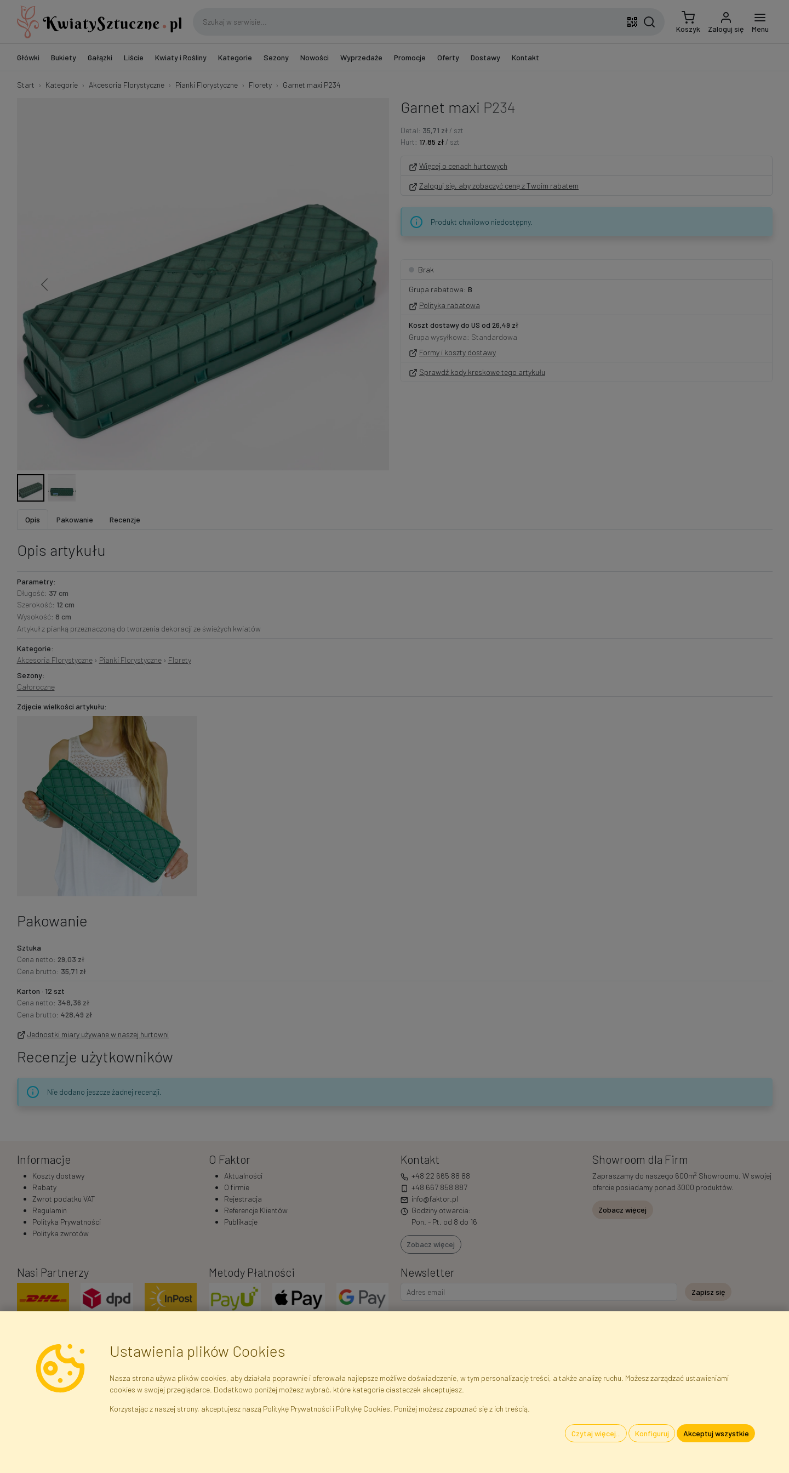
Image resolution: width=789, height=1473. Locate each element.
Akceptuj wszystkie (716, 1433)
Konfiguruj (652, 1433)
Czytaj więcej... (596, 1433)
